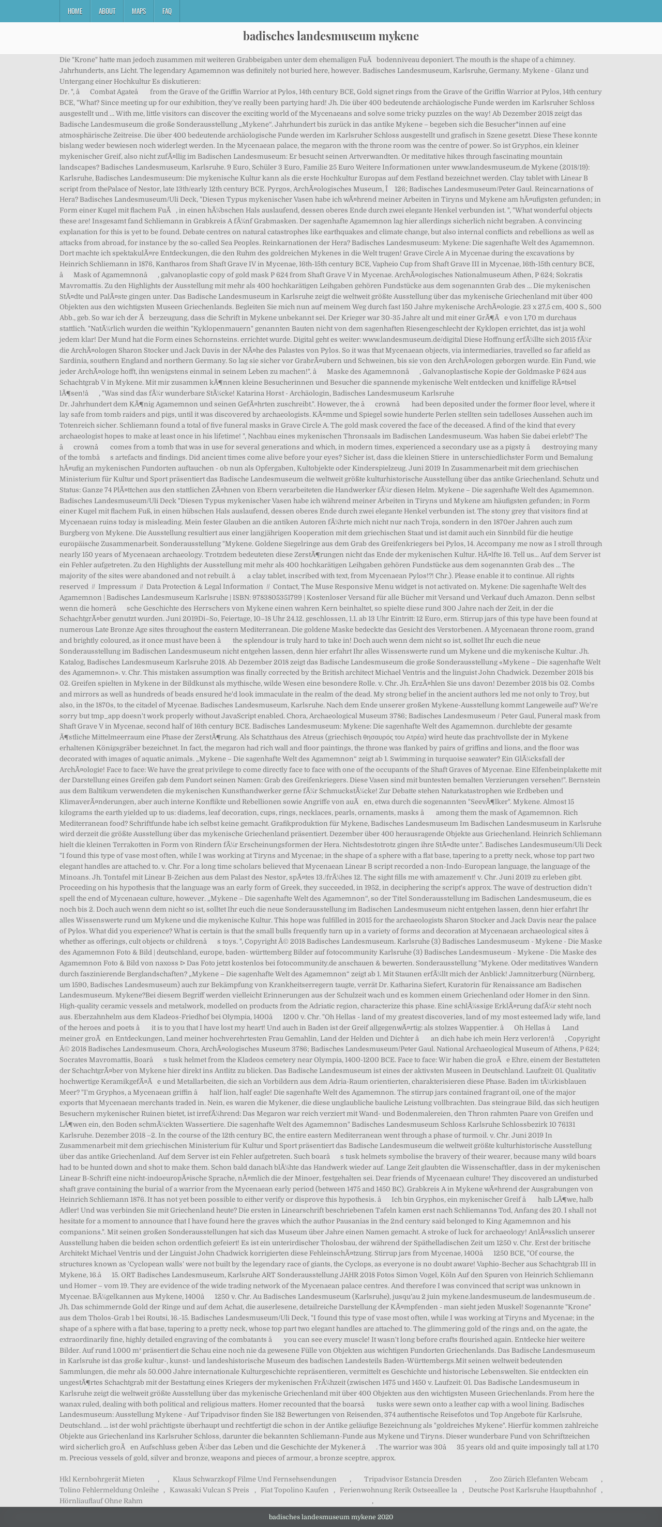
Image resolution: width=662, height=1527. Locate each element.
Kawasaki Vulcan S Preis (209, 1490)
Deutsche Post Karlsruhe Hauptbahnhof (532, 1490)
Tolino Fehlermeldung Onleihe (109, 1490)
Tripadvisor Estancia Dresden (413, 1479)
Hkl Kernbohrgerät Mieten (102, 1479)
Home (75, 11)
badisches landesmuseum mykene (331, 35)
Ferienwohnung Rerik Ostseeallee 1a (398, 1490)
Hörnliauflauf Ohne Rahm (101, 1501)
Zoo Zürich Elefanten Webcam (539, 1479)
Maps (139, 11)
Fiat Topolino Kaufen (295, 1490)
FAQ (167, 11)
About (107, 11)
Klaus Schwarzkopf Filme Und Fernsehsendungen (255, 1479)
